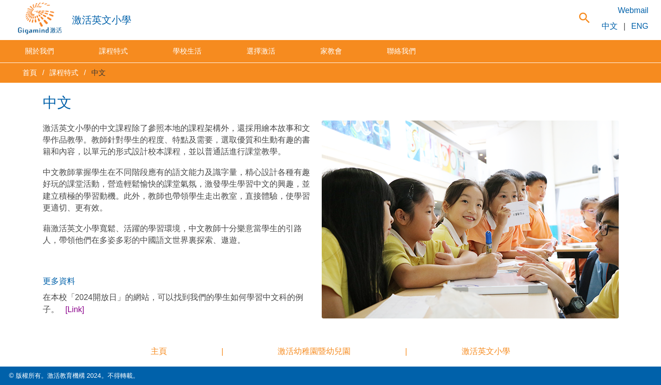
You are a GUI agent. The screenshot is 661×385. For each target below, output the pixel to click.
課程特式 (113, 51)
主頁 (159, 351)
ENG (639, 26)
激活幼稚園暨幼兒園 (314, 351)
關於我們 (39, 51)
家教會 (331, 51)
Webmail (633, 10)
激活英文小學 (486, 351)
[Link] (74, 309)
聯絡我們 (401, 51)
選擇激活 (261, 51)
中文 (610, 26)
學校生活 (187, 51)
